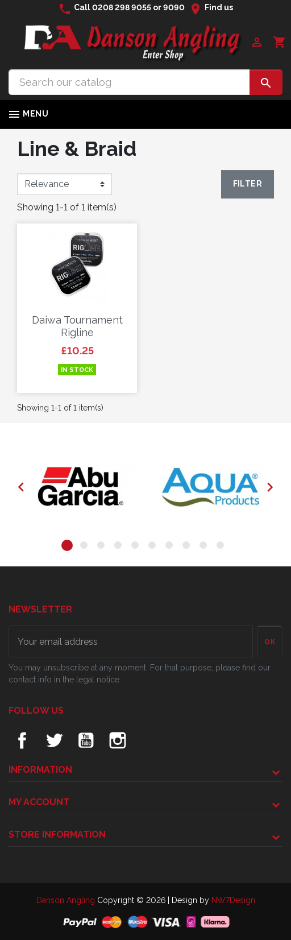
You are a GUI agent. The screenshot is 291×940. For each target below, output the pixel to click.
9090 (174, 7)
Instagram (117, 740)
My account (39, 802)
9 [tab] (205, 547)
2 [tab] (86, 547)
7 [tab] (171, 547)
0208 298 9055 (121, 7)
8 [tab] (188, 547)
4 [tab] (120, 547)
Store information (57, 834)
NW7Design (233, 900)
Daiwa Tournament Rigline (77, 326)
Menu (27, 114)
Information (40, 769)
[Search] (129, 82)
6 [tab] (154, 547)
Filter (247, 183)
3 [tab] (103, 547)
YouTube (85, 740)
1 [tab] (68, 547)
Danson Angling (66, 900)
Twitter (54, 740)
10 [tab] (222, 547)
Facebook (22, 740)
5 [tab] (137, 547)
